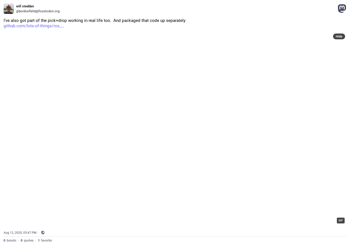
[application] (175, 128)
